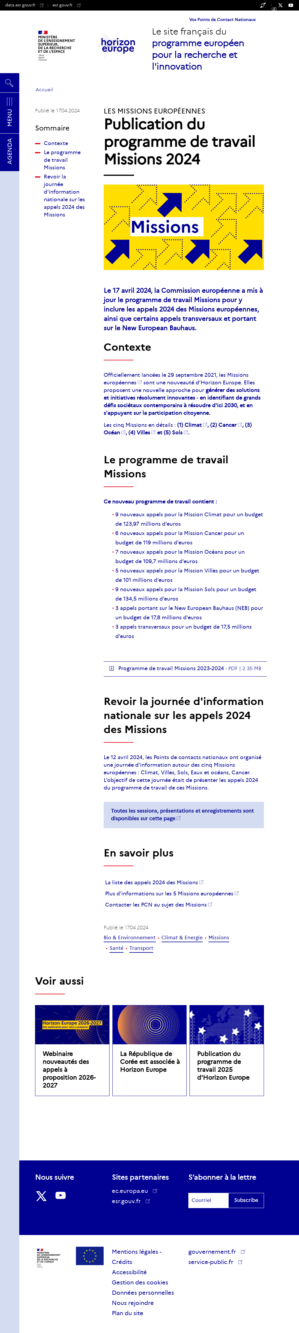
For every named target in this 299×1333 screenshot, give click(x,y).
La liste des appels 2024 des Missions (151, 882)
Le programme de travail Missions (62, 160)
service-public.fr (212, 1262)
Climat (193, 425)
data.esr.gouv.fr (24, 5)
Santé (116, 948)
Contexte (56, 143)
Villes (143, 432)
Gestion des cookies (140, 1282)
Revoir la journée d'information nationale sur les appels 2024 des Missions (64, 195)
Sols (177, 432)
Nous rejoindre (133, 1302)
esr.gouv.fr (67, 5)
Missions (218, 938)
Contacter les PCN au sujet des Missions (156, 905)
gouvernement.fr (214, 1251)
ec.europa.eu (132, 1190)
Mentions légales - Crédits (136, 1256)
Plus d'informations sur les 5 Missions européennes (169, 893)
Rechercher (9, 83)
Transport (141, 948)
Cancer (227, 425)
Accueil (44, 89)
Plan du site (127, 1313)
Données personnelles (143, 1292)
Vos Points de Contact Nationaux (222, 19)
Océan (112, 432)
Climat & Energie (182, 938)
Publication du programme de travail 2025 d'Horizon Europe (223, 1065)
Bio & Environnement (130, 938)
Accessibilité (129, 1272)
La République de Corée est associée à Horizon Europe (150, 1062)
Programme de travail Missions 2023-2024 (171, 668)
